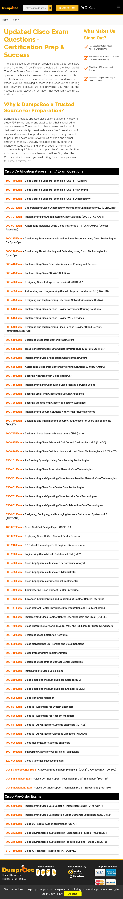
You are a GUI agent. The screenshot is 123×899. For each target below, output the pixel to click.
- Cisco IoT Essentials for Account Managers (40, 715)
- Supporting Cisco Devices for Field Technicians (42, 751)
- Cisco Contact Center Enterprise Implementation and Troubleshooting (55, 607)
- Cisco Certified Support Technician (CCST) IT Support (46, 180)
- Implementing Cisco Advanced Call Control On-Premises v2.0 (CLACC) (56, 442)
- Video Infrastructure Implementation (36, 652)
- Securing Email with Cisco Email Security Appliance (45, 393)
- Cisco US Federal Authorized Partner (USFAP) (41, 823)
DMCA (22, 879)
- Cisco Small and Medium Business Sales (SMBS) (43, 679)
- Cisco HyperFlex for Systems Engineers (38, 742)
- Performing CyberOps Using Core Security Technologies (47, 460)
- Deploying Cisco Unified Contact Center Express (43, 536)
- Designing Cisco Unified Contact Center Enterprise (44, 661)
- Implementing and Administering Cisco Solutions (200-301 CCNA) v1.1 (56, 216)
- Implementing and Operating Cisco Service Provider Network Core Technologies (61, 478)
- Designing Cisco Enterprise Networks (37, 634)
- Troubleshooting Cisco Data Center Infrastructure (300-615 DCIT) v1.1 (56, 348)
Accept (72, 893)
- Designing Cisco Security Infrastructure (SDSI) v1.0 (45, 433)
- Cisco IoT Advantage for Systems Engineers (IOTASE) (46, 724)
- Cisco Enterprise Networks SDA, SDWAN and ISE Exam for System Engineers (59, 625)
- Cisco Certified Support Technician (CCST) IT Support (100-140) (57, 778)
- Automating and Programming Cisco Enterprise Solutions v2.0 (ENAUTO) (57, 291)
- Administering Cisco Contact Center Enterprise (42, 589)
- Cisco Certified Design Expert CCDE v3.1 (38, 527)
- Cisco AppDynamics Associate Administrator (41, 571)
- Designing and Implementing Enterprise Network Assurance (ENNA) (54, 299)
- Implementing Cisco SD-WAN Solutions (38, 273)
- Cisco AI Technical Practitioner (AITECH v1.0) (41, 850)
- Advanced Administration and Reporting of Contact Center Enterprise (55, 598)
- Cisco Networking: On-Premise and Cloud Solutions (45, 643)
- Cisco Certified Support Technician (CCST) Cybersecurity (48, 198)
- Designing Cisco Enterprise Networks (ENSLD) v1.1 (44, 282)
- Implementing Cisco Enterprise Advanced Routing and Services (52, 264)
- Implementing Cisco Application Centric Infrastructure (46, 357)
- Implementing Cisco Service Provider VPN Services (45, 317)
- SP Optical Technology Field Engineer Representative (46, 545)
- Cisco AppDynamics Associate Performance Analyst (45, 562)
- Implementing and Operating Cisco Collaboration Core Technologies (54, 505)
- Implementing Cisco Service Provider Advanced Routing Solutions (53, 308)
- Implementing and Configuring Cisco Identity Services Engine (50, 384)
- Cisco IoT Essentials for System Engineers (40, 706)
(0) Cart (88, 7)
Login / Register (67, 8)
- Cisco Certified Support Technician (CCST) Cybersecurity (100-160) (61, 769)
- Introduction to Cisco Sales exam (34, 670)
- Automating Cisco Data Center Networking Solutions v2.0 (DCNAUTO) (55, 366)
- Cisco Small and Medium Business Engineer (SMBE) (45, 688)
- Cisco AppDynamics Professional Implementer (42, 580)
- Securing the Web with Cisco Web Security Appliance (46, 402)
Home (5, 19)
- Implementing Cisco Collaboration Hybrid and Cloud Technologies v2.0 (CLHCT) (61, 451)
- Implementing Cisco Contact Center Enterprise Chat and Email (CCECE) (56, 616)
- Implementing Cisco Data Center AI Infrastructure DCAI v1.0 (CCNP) (54, 805)
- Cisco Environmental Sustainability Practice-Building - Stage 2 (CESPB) (56, 841)
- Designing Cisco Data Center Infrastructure (40, 339)
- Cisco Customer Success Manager (35, 760)
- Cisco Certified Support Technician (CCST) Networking (47, 189)
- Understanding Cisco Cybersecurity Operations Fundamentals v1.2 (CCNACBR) (61, 207)
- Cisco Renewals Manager (30, 697)
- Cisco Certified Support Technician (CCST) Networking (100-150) (58, 787)
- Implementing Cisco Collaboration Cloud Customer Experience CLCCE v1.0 (58, 814)
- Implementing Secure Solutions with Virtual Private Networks (50, 411)
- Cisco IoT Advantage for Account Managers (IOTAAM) (46, 733)
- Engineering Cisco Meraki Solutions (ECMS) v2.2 (43, 554)
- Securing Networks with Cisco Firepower (38, 375)
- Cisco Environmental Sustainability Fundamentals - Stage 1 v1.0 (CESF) (56, 832)
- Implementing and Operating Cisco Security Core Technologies (51, 496)
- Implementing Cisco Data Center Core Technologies (45, 487)
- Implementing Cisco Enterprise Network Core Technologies (49, 469)
